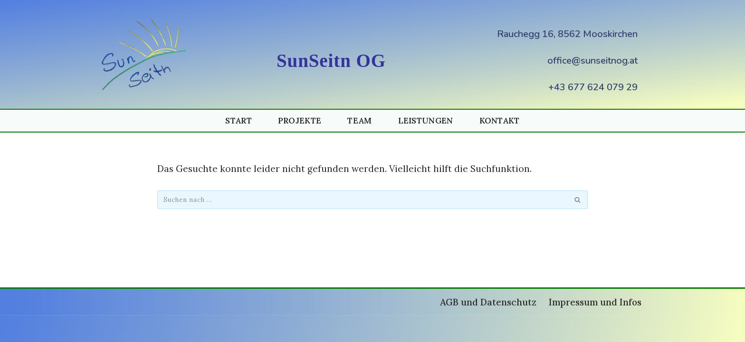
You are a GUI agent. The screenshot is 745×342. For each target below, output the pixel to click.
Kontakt (499, 120)
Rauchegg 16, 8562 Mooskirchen (567, 34)
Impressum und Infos (595, 302)
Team (359, 120)
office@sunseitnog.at (592, 60)
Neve (113, 328)
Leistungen (425, 120)
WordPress (225, 328)
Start (238, 120)
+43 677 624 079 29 (593, 87)
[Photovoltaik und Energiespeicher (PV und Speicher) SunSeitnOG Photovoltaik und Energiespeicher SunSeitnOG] (146, 54)
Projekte (299, 120)
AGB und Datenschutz (488, 302)
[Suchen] (361, 199)
